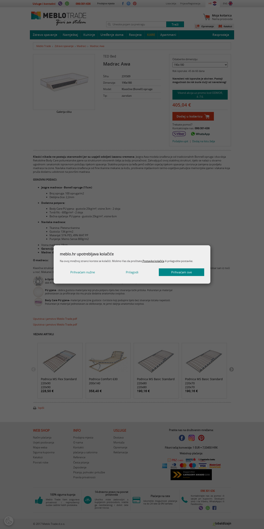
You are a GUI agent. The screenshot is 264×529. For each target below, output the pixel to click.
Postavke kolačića (153, 261)
